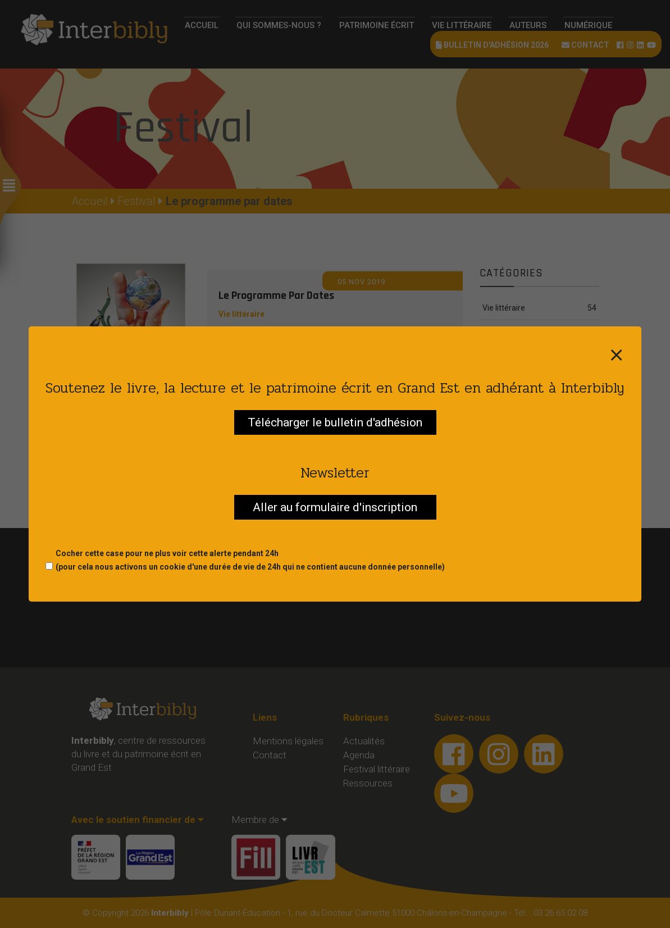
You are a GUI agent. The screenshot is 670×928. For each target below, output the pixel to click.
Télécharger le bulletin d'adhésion (335, 422)
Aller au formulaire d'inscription (335, 507)
